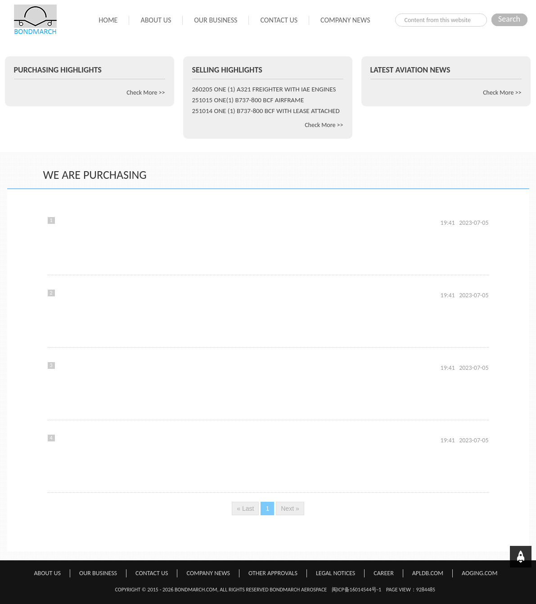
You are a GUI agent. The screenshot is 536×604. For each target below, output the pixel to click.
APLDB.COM (427, 573)
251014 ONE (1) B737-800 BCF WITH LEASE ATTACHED (266, 111)
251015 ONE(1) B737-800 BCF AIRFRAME (248, 100)
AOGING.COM (479, 573)
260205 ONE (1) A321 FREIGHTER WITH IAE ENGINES (264, 89)
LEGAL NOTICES (335, 573)
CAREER (383, 573)
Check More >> (145, 92)
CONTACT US (278, 20)
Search (509, 19)
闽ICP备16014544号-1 (356, 589)
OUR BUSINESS (215, 20)
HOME (108, 20)
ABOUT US (155, 20)
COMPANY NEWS (345, 20)
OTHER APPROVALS (272, 573)
